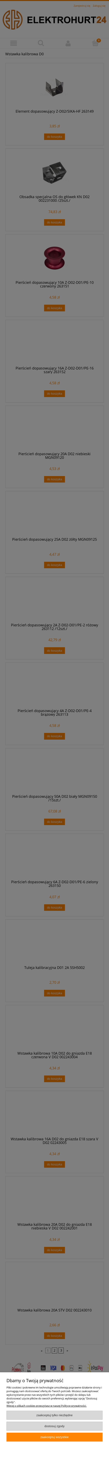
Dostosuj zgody (54, 1426)
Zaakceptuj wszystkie (54, 1437)
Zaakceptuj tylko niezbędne (54, 1415)
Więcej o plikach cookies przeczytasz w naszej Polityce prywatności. (46, 1406)
